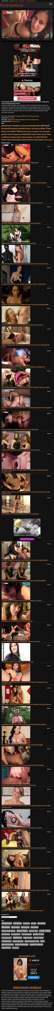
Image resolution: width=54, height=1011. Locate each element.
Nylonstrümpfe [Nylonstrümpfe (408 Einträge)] (13, 140)
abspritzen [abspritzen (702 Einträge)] (6, 125)
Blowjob (22, 119)
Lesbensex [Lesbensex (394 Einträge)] (6, 137)
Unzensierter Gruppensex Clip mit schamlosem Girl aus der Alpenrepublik (24, 580)
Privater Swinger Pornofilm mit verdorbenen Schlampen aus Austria (22, 828)
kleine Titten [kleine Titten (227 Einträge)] (46, 134)
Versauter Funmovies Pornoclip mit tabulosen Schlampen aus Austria (22, 910)
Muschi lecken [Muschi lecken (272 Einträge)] (8, 944)
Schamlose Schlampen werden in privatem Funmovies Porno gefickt (22, 203)
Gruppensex (35, 119)
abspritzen (11, 119)
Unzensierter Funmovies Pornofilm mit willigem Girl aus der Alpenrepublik (24, 848)
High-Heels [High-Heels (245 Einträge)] (36, 134)
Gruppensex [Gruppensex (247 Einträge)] (17, 134)
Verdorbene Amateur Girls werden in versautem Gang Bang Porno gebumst (24, 724)
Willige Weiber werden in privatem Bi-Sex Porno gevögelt (19, 243)
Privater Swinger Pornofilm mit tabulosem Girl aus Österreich (20, 429)
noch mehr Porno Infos (7, 112)
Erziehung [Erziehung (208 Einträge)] (26, 131)
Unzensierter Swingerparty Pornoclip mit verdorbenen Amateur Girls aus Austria (25, 387)
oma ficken (22, 1)
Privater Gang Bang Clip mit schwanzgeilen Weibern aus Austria (21, 641)
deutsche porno (31, 1)
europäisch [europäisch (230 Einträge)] (34, 131)
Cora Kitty (11, 118)
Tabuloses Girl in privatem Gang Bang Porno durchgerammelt (20, 162)
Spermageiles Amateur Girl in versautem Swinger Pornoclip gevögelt (22, 744)
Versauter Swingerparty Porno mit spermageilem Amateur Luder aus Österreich (25, 890)
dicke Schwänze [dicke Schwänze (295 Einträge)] (33, 129)
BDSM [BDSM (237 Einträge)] (30, 126)
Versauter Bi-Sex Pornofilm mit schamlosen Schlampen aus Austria (22, 600)
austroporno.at (13, 1)
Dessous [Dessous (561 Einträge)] (14, 128)
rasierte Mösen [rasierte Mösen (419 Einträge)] (27, 140)
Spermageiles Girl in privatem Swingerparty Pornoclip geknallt (20, 514)
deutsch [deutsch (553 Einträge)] (22, 128)
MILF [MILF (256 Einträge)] (39, 137)
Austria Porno (16, 121)
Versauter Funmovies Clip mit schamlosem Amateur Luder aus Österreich (23, 284)
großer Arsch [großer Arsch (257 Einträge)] (6, 134)
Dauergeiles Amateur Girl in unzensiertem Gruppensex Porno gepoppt (22, 765)
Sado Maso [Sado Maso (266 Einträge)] (38, 140)
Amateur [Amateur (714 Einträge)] (16, 125)
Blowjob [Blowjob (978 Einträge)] (45, 125)
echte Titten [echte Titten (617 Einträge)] (16, 131)
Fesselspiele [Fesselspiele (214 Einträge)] (45, 131)
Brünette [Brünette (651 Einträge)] (5, 128)
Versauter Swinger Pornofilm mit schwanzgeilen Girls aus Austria (21, 223)
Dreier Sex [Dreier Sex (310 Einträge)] (5, 131)
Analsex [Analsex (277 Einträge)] (24, 126)
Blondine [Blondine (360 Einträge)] (37, 126)
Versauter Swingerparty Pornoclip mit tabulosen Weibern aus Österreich (23, 367)
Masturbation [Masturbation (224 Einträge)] (16, 137)
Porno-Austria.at (11, 5)
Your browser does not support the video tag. (27, 26)
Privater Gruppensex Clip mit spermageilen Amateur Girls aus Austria (22, 325)
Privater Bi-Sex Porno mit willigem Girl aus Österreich (18, 662)
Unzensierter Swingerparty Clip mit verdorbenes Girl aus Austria (21, 450)
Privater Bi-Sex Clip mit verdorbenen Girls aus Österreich (19, 785)
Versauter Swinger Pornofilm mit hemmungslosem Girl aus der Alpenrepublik (25, 560)
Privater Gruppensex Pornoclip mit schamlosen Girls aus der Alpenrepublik (24, 182)
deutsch (28, 119)
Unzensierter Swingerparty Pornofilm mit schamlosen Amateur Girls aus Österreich (26, 704)
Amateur (17, 119)
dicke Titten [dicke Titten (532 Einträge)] (45, 128)
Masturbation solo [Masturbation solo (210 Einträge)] (29, 137)
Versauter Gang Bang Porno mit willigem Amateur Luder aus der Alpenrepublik (25, 304)
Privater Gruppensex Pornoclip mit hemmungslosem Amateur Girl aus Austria (25, 263)
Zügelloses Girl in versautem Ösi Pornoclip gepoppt (17, 621)
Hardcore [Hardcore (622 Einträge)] (27, 134)
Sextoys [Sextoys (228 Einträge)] (47, 140)
